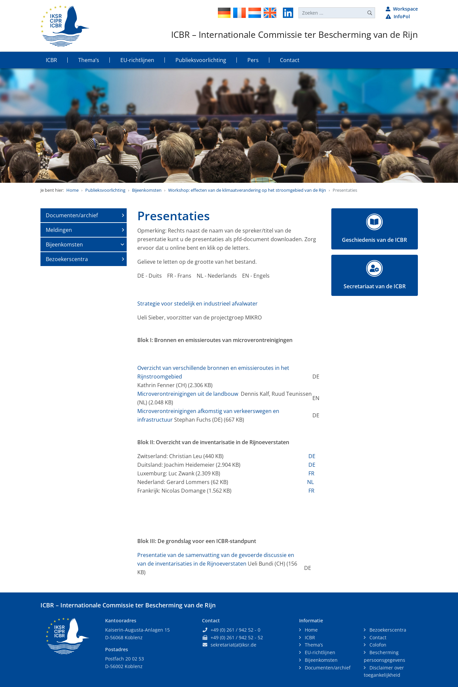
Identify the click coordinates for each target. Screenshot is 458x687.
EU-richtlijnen (319, 652)
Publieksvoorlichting (105, 190)
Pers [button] (253, 60)
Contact (377, 637)
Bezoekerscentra (67, 259)
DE (311, 456)
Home (72, 190)
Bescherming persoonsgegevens (384, 656)
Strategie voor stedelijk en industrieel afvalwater (197, 303)
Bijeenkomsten (147, 190)
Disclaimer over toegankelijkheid (384, 671)
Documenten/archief (72, 215)
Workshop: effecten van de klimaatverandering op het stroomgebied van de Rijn (247, 190)
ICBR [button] (51, 60)
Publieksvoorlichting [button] (200, 60)
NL (310, 482)
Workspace (402, 9)
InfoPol (398, 16)
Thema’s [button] (88, 60)
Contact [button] (289, 60)
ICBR (309, 637)
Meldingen (59, 230)
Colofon (377, 645)
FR (310, 473)
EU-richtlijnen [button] (137, 60)
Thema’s (313, 645)
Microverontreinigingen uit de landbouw (187, 393)
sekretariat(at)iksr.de (233, 645)
